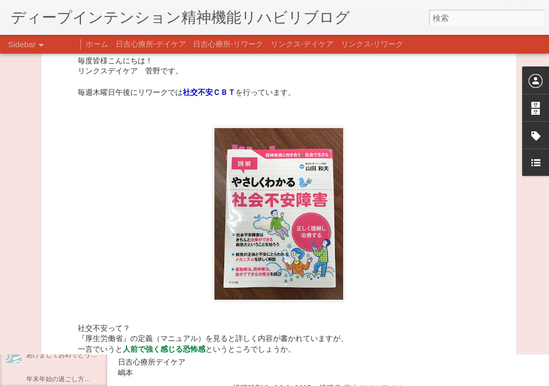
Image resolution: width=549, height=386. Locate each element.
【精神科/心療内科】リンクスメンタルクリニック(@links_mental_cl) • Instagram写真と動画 (309, 299)
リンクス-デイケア (302, 44)
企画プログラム (48, 282)
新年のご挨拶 (45, 331)
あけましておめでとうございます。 (77, 355)
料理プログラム (48, 210)
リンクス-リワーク (372, 44)
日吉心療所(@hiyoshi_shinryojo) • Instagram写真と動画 (245, 320)
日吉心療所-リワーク (228, 44)
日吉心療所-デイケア (151, 44)
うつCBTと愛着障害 (55, 234)
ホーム (97, 44)
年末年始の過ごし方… (58, 379)
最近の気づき (45, 186)
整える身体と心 (48, 306)
